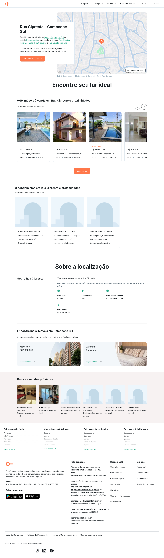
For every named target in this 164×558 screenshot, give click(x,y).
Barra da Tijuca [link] (90, 442)
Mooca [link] (46, 436)
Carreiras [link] (114, 490)
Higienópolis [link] (48, 442)
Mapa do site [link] (142, 478)
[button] (102, 43)
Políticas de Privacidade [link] (37, 535)
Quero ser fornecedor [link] (120, 496)
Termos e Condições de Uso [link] (64, 535)
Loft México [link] (115, 502)
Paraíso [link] (127, 442)
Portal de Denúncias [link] (14, 535)
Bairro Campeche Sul (54, 37)
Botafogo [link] (87, 436)
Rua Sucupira (40, 43)
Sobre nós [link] (115, 484)
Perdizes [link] (7, 439)
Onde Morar (68, 76)
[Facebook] (52, 551)
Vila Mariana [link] (8, 436)
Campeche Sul (93, 76)
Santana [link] (47, 433)
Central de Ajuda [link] (117, 467)
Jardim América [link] (130, 445)
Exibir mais (10, 449)
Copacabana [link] (89, 433)
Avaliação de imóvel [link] (145, 484)
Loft (58, 76)
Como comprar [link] (117, 478)
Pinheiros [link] (7, 433)
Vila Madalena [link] (49, 445)
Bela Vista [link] (7, 442)
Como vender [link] (116, 473)
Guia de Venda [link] (143, 473)
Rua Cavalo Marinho (58, 43)
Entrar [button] (156, 3)
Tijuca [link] (86, 445)
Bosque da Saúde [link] (51, 439)
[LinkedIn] (44, 551)
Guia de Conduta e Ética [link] (91, 535)
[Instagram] (37, 551)
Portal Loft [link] (141, 467)
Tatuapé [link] (7, 445)
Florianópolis (80, 76)
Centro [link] (86, 439)
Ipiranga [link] (127, 439)
